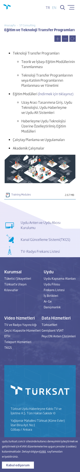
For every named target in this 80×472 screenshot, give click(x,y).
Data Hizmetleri (56, 318)
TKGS (8, 347)
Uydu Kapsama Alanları (60, 278)
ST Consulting (27, 25)
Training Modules (21, 194)
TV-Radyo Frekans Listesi (40, 251)
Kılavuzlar (11, 290)
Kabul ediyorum (18, 465)
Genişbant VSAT (53, 330)
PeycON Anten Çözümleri (59, 336)
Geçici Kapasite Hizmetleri (22, 330)
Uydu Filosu (52, 284)
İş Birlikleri (51, 295)
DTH (7, 336)
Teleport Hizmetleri (17, 341)
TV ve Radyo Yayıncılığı (20, 324)
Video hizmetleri (19, 318)
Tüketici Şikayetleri (17, 278)
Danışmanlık (52, 307)
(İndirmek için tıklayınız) (55, 93)
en (54, 7)
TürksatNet (49, 324)
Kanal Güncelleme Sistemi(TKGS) (45, 239)
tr (48, 7)
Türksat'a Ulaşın (15, 284)
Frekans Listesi (54, 290)
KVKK (42, 451)
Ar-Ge (48, 301)
